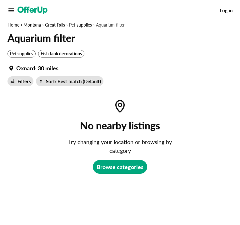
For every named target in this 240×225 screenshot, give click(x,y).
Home (13, 25)
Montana (32, 25)
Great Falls (55, 25)
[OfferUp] (33, 10)
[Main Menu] (11, 10)
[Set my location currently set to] (33, 68)
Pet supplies (80, 25)
